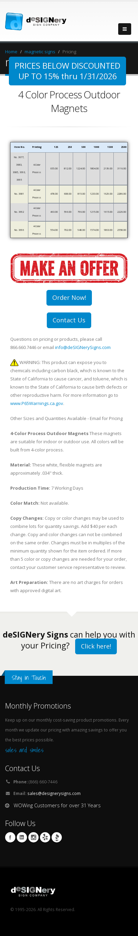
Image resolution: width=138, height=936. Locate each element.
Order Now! (69, 297)
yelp (45, 837)
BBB (57, 837)
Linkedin (22, 837)
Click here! (96, 646)
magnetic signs (40, 51)
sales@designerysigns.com (54, 793)
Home (11, 51)
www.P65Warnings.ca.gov (36, 403)
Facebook (10, 837)
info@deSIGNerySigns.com (83, 347)
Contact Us (69, 320)
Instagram (33, 837)
